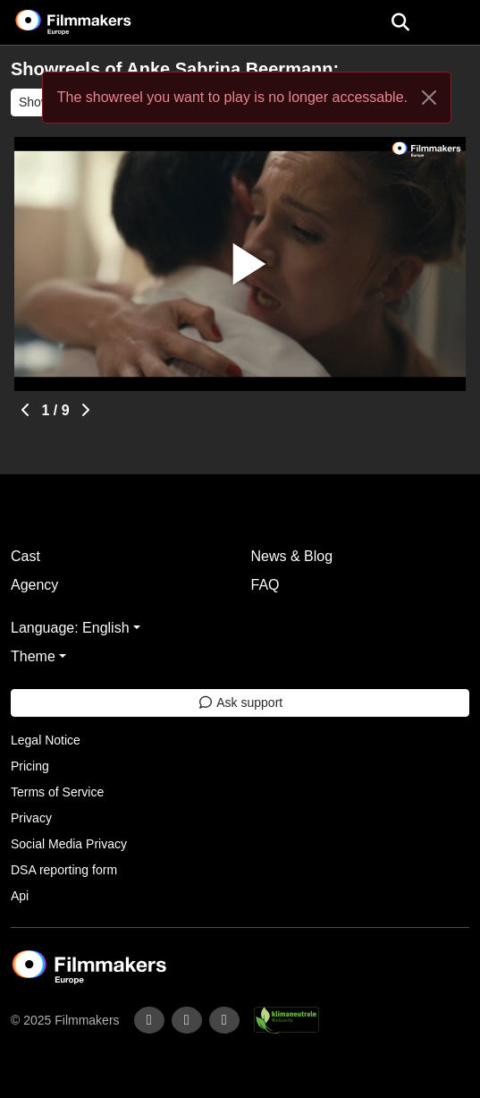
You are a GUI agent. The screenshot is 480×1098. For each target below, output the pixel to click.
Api (20, 896)
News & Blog (292, 556)
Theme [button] (33, 656)
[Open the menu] (400, 22)
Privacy (31, 818)
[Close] (429, 97)
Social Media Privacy (69, 844)
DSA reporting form (64, 870)
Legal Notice (45, 740)
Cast (25, 556)
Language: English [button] (70, 627)
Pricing (30, 766)
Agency (34, 584)
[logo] (94, 22)
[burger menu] (453, 23)
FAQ (265, 584)
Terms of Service (57, 792)
